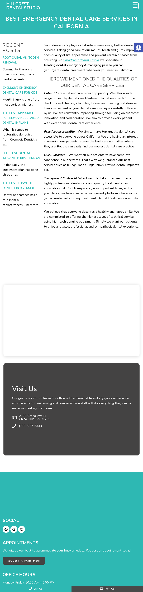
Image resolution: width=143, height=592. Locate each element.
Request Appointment (24, 560)
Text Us (107, 589)
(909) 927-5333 (30, 425)
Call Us (35, 589)
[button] (138, 47)
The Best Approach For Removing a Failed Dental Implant (21, 118)
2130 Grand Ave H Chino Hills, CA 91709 (34, 417)
